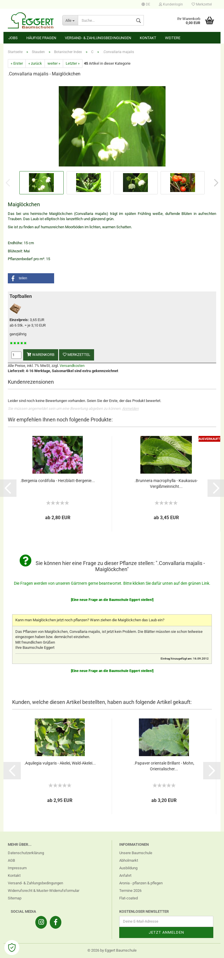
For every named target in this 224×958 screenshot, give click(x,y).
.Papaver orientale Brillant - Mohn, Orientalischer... (164, 766)
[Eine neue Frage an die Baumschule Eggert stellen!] (112, 600)
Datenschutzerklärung (26, 853)
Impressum (17, 868)
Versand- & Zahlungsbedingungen (98, 38)
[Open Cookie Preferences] (11, 947)
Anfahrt (125, 875)
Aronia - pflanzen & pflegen (141, 883)
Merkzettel (202, 4)
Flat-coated (128, 898)
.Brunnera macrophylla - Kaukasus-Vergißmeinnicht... (166, 483)
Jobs (13, 38)
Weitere (172, 38)
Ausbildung (128, 868)
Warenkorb (40, 354)
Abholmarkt (128, 860)
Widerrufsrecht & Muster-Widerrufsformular (43, 890)
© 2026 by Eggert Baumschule (112, 950)
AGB (11, 860)
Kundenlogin (171, 4)
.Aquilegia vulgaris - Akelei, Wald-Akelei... (60, 763)
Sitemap (14, 898)
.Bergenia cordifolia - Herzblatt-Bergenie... (57, 480)
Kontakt (148, 38)
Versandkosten (72, 365)
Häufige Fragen (41, 38)
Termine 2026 (130, 890)
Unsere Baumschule (135, 853)
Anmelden (130, 408)
